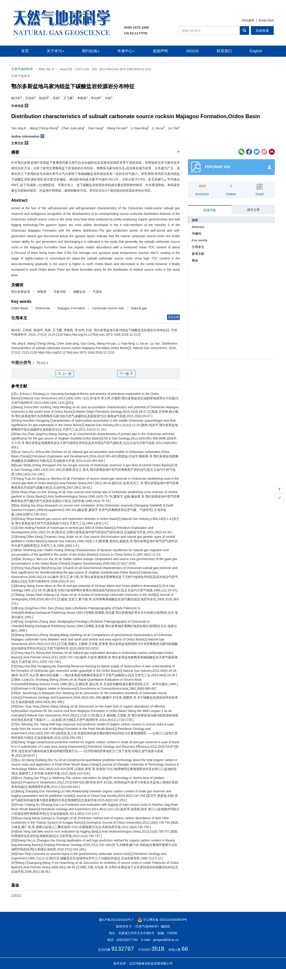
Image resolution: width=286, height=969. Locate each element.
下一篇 (126, 373)
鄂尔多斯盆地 (20, 291)
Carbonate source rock (108, 308)
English (256, 51)
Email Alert (266, 20)
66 (185, 948)
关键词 (196, 233)
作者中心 (126, 51)
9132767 (122, 948)
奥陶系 (41, 291)
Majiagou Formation (71, 308)
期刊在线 (90, 51)
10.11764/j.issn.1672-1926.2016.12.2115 (125, 69)
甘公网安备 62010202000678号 (162, 919)
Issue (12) (66, 69)
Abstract (198, 227)
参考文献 (198, 253)
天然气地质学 (20, 76)
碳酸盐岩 (79, 291)
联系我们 (224, 51)
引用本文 (198, 247)
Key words (200, 240)
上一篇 (65, 373)
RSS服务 (248, 20)
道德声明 (160, 51)
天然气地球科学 (22, 69)
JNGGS (192, 51)
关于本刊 (55, 51)
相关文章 (253, 209)
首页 (25, 51)
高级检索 (262, 30)
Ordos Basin (19, 308)
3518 (157, 948)
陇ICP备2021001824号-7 (116, 919)
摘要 (195, 220)
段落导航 (210, 210)
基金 (195, 260)
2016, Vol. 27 (46, 69)
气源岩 (97, 291)
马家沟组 (59, 291)
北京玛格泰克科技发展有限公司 (151, 963)
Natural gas (139, 308)
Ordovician (43, 308)
